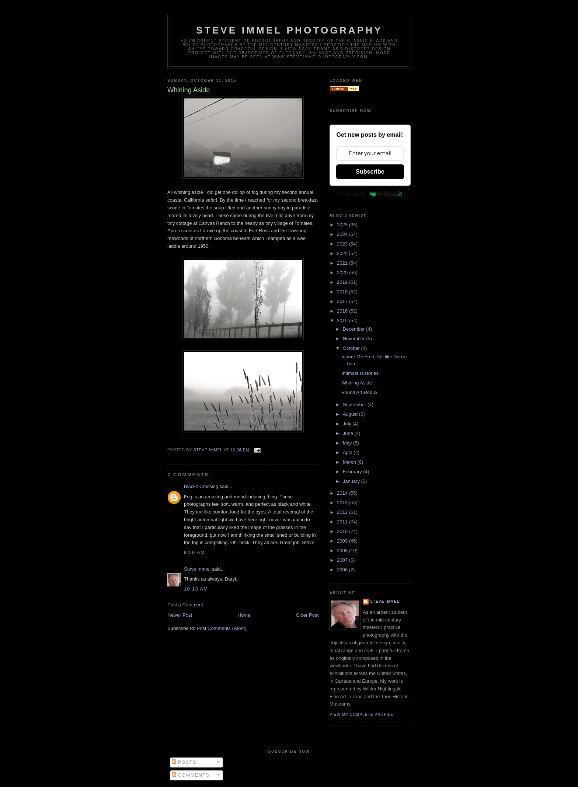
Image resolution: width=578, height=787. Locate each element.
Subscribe (370, 171)
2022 (343, 253)
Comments (191, 775)
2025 (343, 224)
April (348, 452)
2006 (343, 569)
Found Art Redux (359, 392)
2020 (343, 272)
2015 (343, 320)
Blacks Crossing (201, 486)
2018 (343, 292)
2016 (343, 311)
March (350, 462)
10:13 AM (196, 589)
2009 (343, 541)
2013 (343, 502)
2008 (343, 550)
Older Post (307, 615)
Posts (184, 762)
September (355, 404)
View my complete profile (361, 715)
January (352, 481)
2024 (343, 234)
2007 (343, 560)
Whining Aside (356, 383)
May (348, 443)
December (354, 329)
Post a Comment (185, 604)
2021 (343, 263)
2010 (343, 531)
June (349, 433)
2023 (343, 244)
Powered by (370, 194)
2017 (343, 301)
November (354, 338)
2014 (343, 493)
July (348, 423)
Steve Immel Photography (289, 30)
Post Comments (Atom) (222, 628)
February (353, 471)
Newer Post (179, 615)
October (352, 348)
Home (244, 615)
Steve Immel (197, 569)
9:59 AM (194, 552)
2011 (343, 522)
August (351, 414)
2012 (343, 512)
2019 (343, 282)
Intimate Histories (359, 373)
